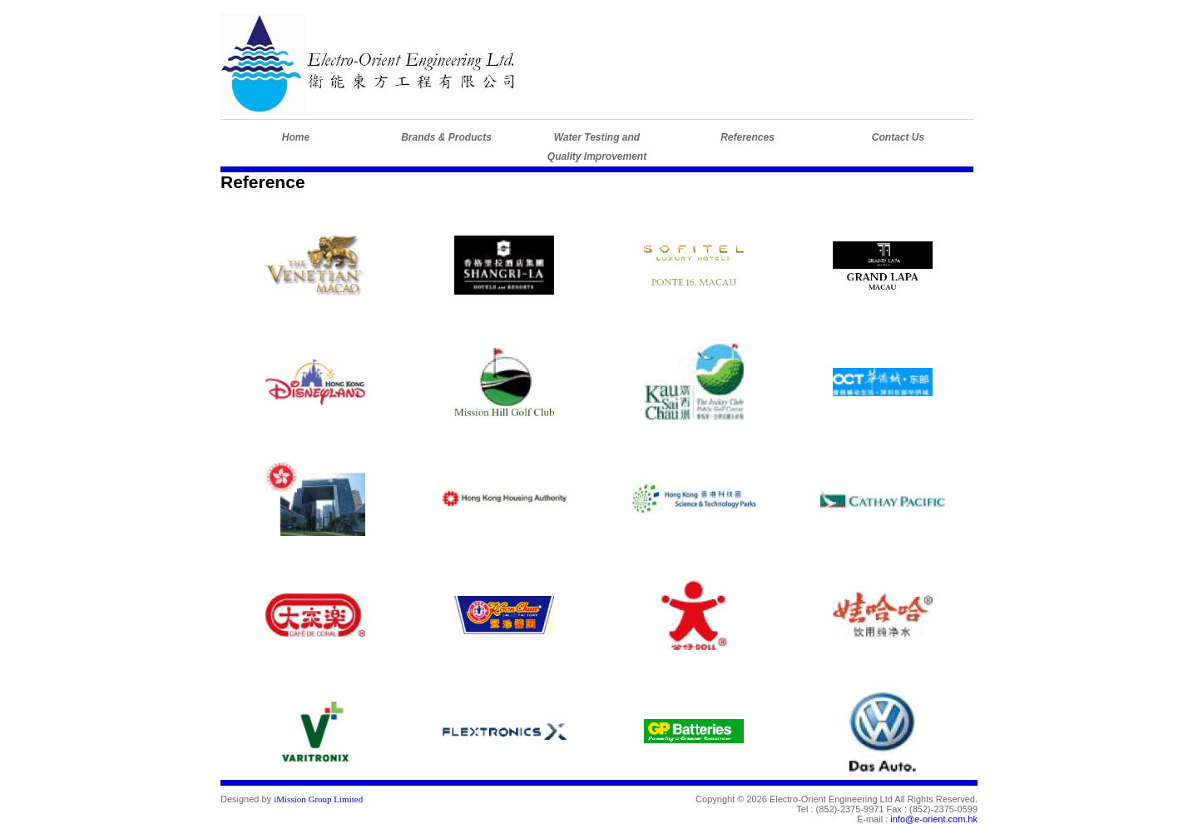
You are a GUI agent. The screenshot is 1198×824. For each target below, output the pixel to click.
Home (295, 137)
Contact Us (898, 137)
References (747, 137)
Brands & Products (446, 137)
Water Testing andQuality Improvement (596, 147)
